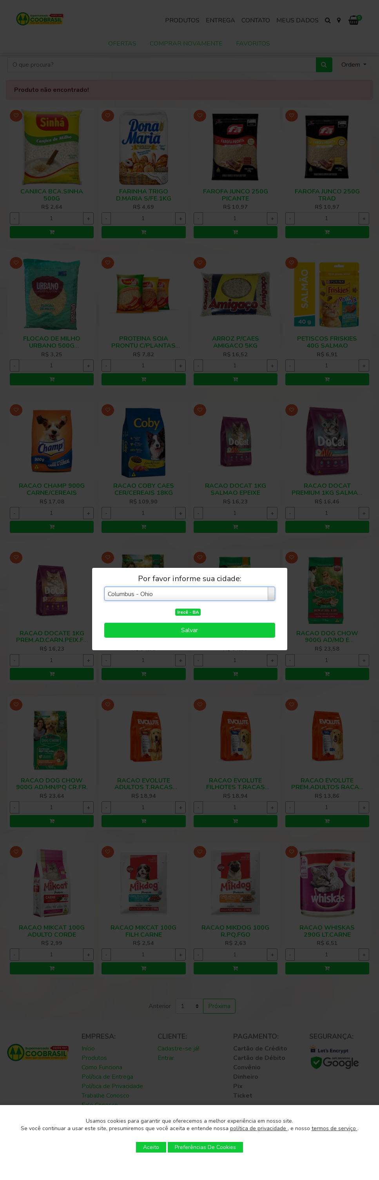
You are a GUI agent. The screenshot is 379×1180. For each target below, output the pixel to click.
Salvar (189, 630)
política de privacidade (259, 1128)
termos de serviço (334, 1128)
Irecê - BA (188, 612)
